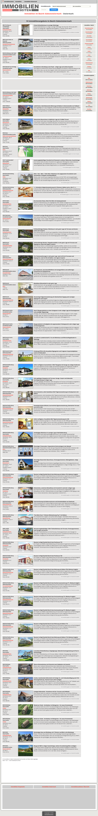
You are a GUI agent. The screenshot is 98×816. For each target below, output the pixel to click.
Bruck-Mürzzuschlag (89, 28)
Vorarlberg (89, 109)
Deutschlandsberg (89, 31)
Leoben (89, 51)
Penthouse (5, 545)
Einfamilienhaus (7, 29)
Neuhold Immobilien (75, 48)
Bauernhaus (6, 122)
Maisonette (6, 109)
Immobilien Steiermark (30, 1)
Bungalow (5, 367)
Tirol (89, 105)
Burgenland (89, 86)
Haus (4, 149)
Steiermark (68, 13)
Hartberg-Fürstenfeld (89, 43)
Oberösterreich (89, 97)
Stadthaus (5, 491)
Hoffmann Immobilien (75, 32)
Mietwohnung (6, 518)
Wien (89, 78)
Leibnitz (89, 47)
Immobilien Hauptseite (18, 787)
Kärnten (89, 93)
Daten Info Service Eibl (75, 140)
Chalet (4, 708)
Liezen (89, 55)
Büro (4, 286)
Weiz (89, 70)
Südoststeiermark (89, 62)
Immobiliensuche (45, 6)
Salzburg (89, 101)
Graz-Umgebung (89, 39)
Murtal (89, 58)
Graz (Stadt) (89, 35)
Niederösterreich (89, 82)
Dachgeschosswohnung (9, 44)
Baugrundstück (7, 69)
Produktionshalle (7, 56)
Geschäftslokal (6, 272)
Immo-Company (76, 74)
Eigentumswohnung (8, 190)
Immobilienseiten (9, 1)
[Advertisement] (41, 84)
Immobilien (18, 1)
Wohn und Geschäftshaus (9, 136)
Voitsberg (89, 66)
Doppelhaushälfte (7, 245)
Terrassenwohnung (8, 586)
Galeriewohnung (7, 504)
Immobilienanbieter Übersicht (80, 787)
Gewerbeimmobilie (8, 95)
